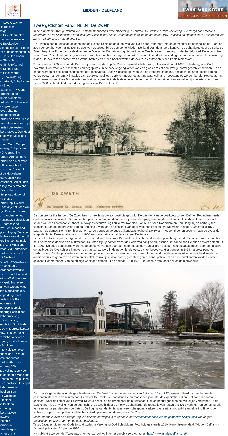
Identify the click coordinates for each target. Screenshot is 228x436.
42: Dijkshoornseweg (14, 316)
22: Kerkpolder (10, 399)
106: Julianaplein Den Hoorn (19, 47)
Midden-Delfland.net (63, 431)
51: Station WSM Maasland (19, 278)
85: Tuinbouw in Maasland (18, 135)
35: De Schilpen (11, 345)
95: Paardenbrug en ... (15, 93)
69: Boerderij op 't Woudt (17, 203)
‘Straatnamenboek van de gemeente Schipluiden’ (179, 406)
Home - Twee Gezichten (17, 22)
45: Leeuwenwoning (14, 303)
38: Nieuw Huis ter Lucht (17, 332)
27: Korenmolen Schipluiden (19, 378)
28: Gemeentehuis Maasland (20, 374)
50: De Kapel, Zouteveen (17, 282)
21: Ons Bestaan (12, 404)
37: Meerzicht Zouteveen (17, 337)
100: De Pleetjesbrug (14, 72)
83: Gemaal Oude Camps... (19, 144)
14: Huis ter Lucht (12, 433)
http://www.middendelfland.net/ (180, 423)
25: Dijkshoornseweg (14, 387)
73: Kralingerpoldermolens (18, 186)
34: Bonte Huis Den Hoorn (18, 349)
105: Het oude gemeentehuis (20, 51)
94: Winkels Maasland (15, 98)
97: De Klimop (10, 85)
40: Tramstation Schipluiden (19, 324)
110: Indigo (8, 31)
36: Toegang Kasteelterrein (18, 341)
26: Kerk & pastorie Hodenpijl (20, 383)
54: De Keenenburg (14, 265)
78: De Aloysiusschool (15, 165)
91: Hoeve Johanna (14, 110)
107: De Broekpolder (14, 43)
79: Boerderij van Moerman (18, 161)
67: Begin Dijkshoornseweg (19, 211)
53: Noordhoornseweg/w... (18, 270)
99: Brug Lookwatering (16, 77)
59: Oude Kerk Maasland (17, 244)
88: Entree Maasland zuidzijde (20, 123)
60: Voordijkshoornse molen (19, 240)
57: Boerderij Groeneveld (17, 253)
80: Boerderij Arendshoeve (18, 156)
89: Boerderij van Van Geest (19, 119)
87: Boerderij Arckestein (16, 127)
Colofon (83, 431)
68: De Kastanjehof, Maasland (20, 207)
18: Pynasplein (10, 416)
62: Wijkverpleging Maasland (20, 232)
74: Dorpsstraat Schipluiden (19, 182)
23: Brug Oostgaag (13, 395)
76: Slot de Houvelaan (15, 173)
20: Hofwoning (10, 408)
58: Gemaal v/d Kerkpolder (18, 249)
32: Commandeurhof (14, 358)
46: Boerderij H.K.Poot (15, 299)
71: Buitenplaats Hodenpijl (18, 194)
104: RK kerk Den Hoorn (17, 56)
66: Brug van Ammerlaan (17, 215)
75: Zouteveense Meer (16, 177)
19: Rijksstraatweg (13, 412)
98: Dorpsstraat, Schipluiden (19, 81)
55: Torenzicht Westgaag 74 (19, 261)
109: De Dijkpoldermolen (17, 35)
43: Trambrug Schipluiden (18, 311)
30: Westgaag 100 (13, 366)
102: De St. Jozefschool (16, 64)
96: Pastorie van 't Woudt (17, 89)
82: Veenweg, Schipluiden (18, 148)
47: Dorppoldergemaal (15, 295)
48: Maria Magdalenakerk (17, 291)
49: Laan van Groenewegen (19, 286)
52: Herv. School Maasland (18, 274)
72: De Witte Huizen (14, 190)
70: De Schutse (11, 198)
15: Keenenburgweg (14, 429)
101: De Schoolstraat (14, 68)
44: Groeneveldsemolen (16, 307)
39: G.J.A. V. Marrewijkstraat (19, 328)
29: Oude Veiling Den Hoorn (19, 370)
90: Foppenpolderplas (15, 114)
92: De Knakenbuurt (14, 106)
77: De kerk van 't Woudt (17, 169)
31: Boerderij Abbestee (16, 362)
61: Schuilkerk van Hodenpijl (19, 236)
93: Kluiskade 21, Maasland (19, 102)
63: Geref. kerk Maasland (17, 228)
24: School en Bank (14, 391)
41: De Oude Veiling (14, 320)
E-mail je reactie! (12, 26)
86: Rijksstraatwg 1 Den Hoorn (21, 131)
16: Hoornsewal (11, 425)
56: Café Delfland (12, 257)
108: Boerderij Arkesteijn (17, 39)
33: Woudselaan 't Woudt (17, 353)
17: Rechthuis (10, 420)
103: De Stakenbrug (14, 60)
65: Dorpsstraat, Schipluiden (19, 219)
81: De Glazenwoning (15, 152)
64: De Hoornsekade (14, 224)
